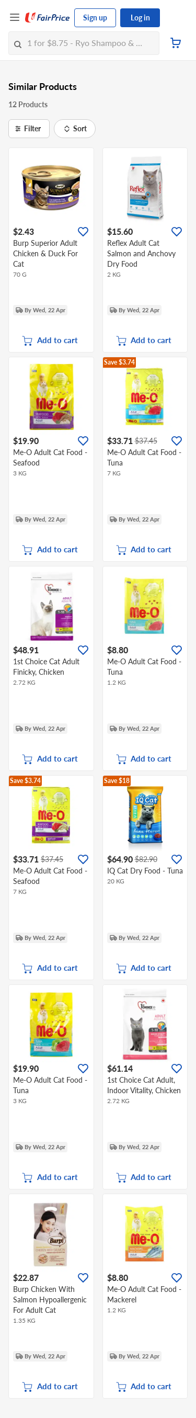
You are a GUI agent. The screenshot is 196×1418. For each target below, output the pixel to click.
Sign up (95, 17)
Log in (140, 17)
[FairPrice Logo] (47, 18)
